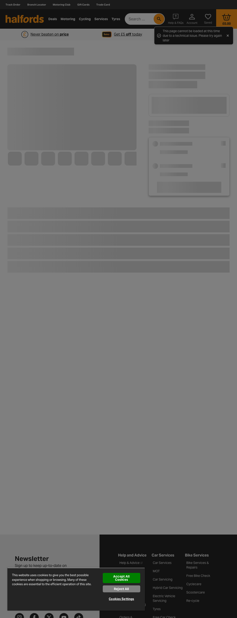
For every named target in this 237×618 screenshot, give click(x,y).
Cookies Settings (121, 599)
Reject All (121, 589)
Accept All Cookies (121, 578)
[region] (76, 589)
